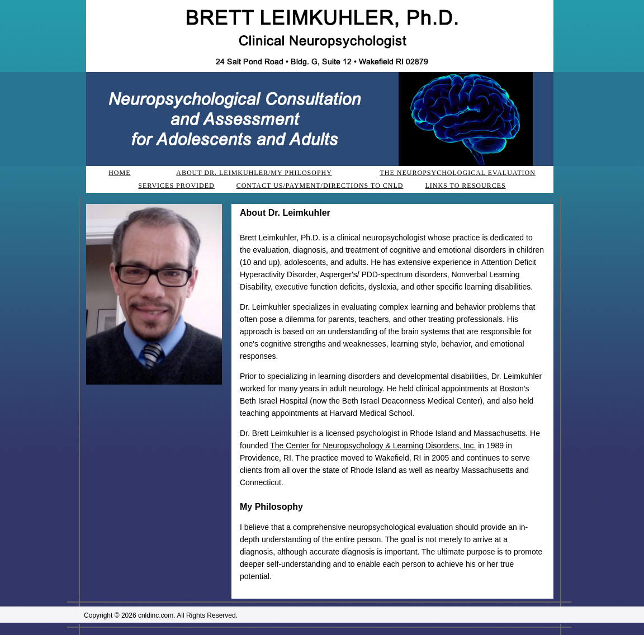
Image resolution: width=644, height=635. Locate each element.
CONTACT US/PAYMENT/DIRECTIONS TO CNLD (320, 185)
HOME (119, 173)
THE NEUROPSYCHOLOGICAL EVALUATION (457, 173)
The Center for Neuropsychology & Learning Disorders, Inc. (373, 445)
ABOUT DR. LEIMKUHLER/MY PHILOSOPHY (254, 173)
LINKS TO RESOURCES (465, 185)
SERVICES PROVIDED (176, 185)
